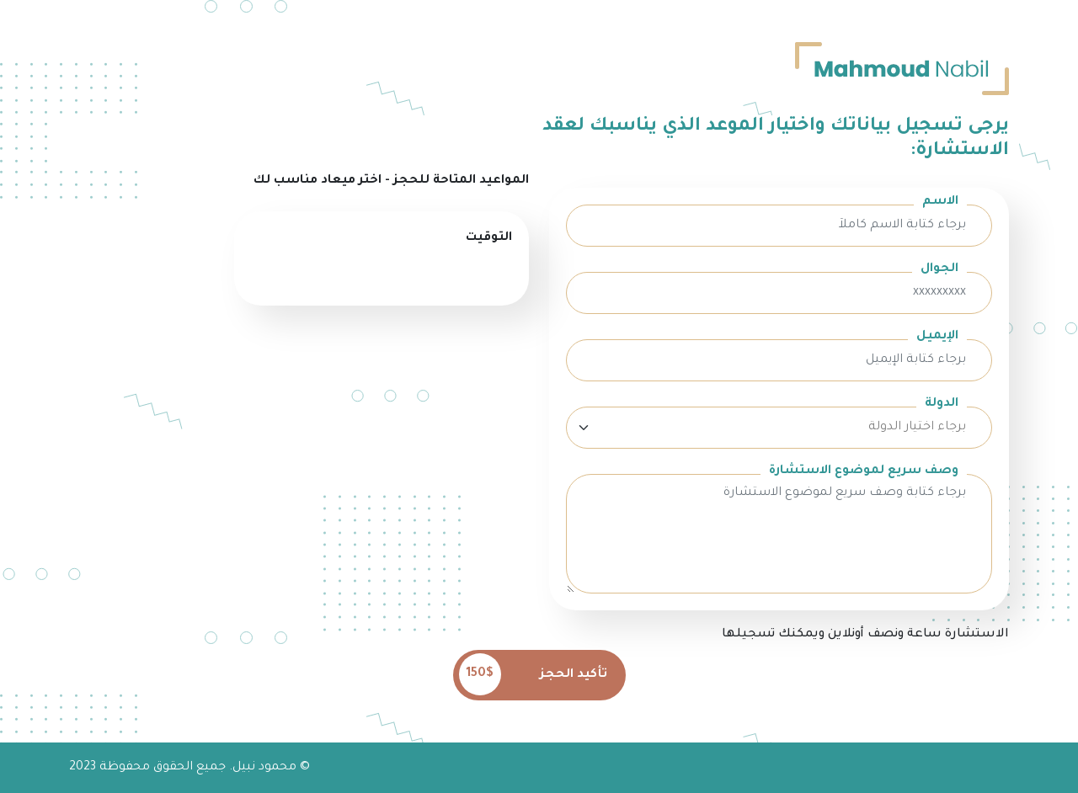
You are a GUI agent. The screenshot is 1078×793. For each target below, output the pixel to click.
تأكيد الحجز (533, 674)
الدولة (941, 404)
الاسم (940, 202)
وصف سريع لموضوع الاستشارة (863, 471)
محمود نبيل (264, 767)
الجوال (939, 269)
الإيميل (937, 336)
